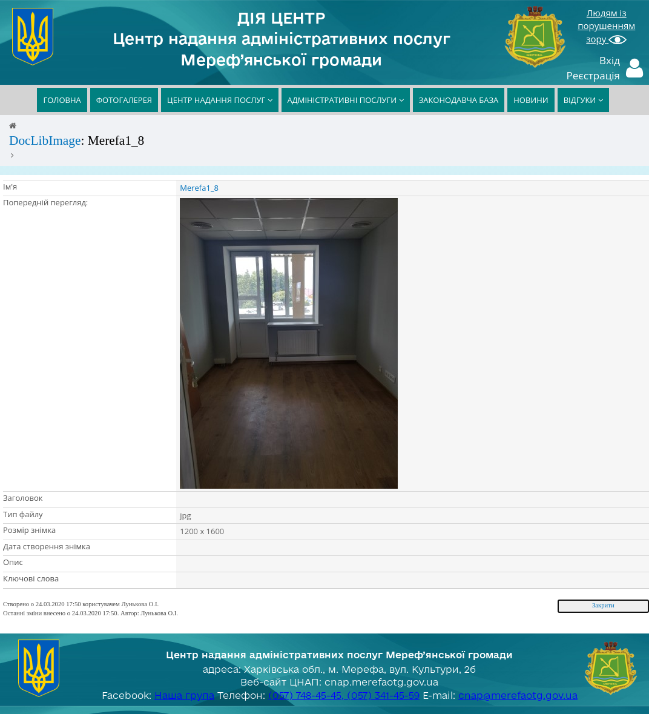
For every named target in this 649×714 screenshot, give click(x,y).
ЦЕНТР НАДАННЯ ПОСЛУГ (219, 99)
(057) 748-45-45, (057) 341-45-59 (344, 695)
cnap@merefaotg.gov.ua (518, 695)
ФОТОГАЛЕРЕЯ (124, 99)
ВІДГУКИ (583, 99)
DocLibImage (45, 140)
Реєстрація (594, 75)
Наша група (184, 695)
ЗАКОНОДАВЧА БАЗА (459, 99)
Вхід (609, 60)
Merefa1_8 (199, 187)
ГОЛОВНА (62, 99)
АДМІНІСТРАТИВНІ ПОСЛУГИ (346, 99)
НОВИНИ (530, 99)
